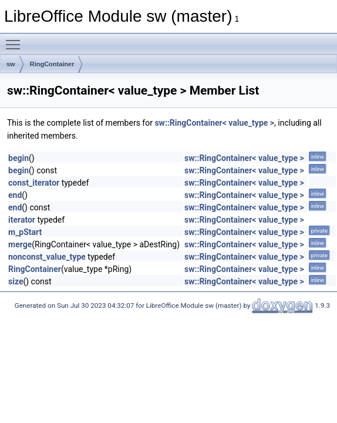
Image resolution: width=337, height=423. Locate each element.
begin (18, 158)
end (15, 195)
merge (20, 244)
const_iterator (33, 182)
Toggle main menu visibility (16, 39)
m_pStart (25, 232)
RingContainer (52, 64)
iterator (21, 219)
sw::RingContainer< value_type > (214, 122)
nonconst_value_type (47, 256)
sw (10, 64)
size (15, 281)
